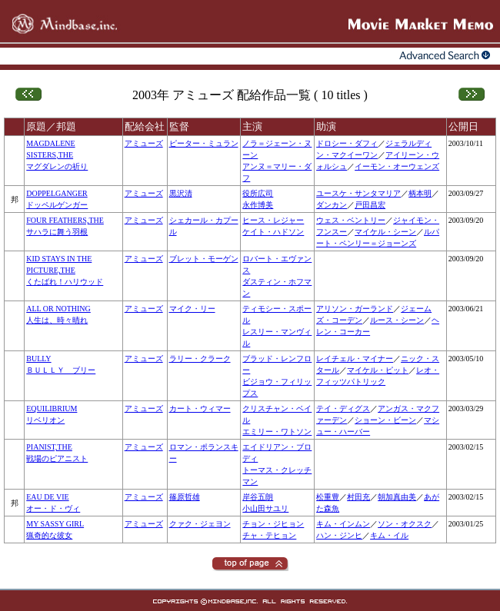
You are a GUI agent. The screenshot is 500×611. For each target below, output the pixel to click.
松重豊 (327, 497)
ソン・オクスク (405, 524)
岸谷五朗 (257, 497)
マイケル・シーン (385, 231)
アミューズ (144, 143)
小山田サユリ (265, 508)
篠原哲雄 (184, 497)
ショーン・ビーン (385, 420)
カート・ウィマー (200, 408)
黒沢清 (180, 193)
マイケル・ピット (377, 370)
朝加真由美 (397, 497)
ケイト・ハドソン (273, 231)
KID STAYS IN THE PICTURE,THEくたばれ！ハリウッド (64, 270)
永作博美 (257, 205)
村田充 (358, 497)
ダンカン (331, 205)
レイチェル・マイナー (354, 358)
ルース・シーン (397, 320)
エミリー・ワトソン (277, 431)
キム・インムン (343, 524)
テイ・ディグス (343, 408)
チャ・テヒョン (269, 535)
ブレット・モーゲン (203, 258)
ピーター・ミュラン (203, 143)
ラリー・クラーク (200, 358)
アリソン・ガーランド (354, 308)
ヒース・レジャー (273, 220)
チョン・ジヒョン (273, 524)
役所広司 (257, 193)
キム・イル (389, 535)
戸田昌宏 (370, 205)
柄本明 (420, 193)
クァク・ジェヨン (200, 524)
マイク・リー (192, 308)
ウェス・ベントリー (350, 220)
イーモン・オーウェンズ (397, 166)
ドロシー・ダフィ (347, 143)
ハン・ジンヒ (339, 535)
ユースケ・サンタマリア (358, 193)
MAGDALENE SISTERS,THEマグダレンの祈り (57, 155)
